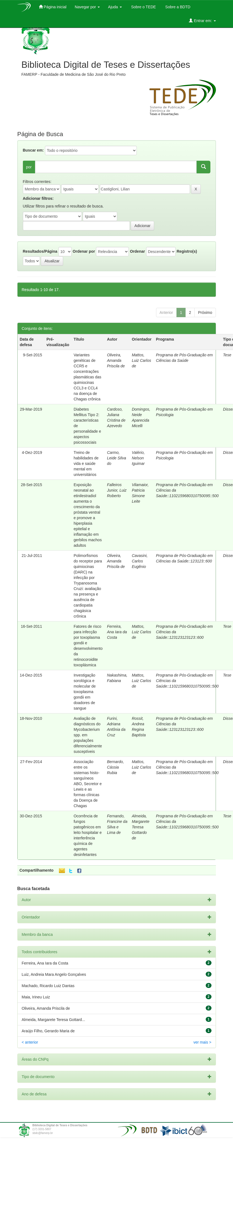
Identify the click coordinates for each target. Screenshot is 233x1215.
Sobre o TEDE (143, 7)
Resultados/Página (40, 251)
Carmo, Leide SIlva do (116, 458)
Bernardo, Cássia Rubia (115, 767)
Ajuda (115, 7)
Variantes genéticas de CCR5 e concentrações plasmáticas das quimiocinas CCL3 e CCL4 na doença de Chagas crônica (87, 377)
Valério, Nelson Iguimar (138, 458)
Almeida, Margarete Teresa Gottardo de (140, 827)
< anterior (30, 1042)
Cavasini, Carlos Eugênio (140, 561)
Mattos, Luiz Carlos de (141, 360)
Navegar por (87, 7)
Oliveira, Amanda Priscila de (116, 360)
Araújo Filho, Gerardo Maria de (48, 1031)
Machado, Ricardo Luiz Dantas (48, 986)
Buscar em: (33, 150)
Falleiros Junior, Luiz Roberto (117, 490)
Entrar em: (202, 20)
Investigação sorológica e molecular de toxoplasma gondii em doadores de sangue (85, 691)
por (29, 167)
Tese (227, 355)
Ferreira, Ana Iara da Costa (117, 632)
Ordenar (137, 251)
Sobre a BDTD (177, 7)
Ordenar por (84, 251)
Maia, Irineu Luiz (36, 997)
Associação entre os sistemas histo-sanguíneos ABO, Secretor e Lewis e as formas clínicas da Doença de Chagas (88, 783)
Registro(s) (186, 251)
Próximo (205, 312)
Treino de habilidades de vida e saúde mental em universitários (86, 463)
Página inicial (52, 6)
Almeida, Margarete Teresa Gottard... (53, 1019)
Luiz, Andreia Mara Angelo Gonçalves (54, 974)
